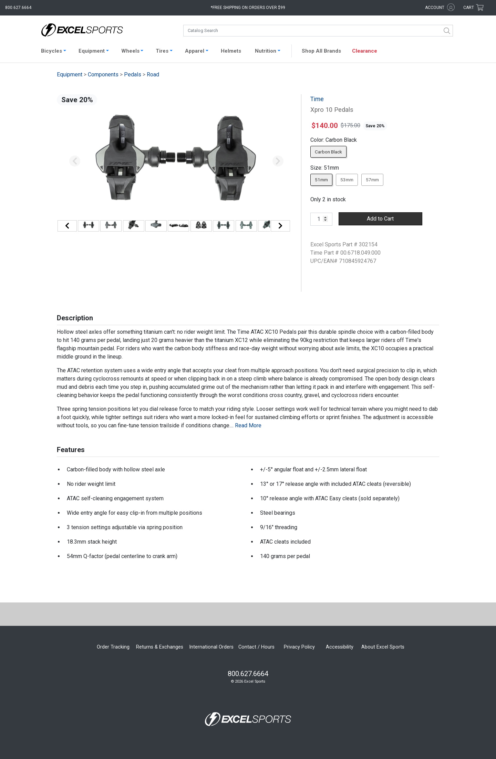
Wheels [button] (130, 51)
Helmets (231, 51)
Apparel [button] (194, 51)
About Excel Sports (382, 647)
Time (317, 99)
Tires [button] (162, 51)
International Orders (211, 647)
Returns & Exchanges (159, 647)
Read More (248, 425)
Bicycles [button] (51, 51)
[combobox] (318, 30)
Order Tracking (113, 647)
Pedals (132, 74)
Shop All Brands (321, 51)
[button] (75, 161)
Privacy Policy (299, 647)
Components (103, 74)
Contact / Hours (256, 647)
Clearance (364, 51)
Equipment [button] (92, 51)
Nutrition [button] (265, 51)
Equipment (69, 74)
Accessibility (339, 647)
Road (153, 74)
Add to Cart (380, 218)
